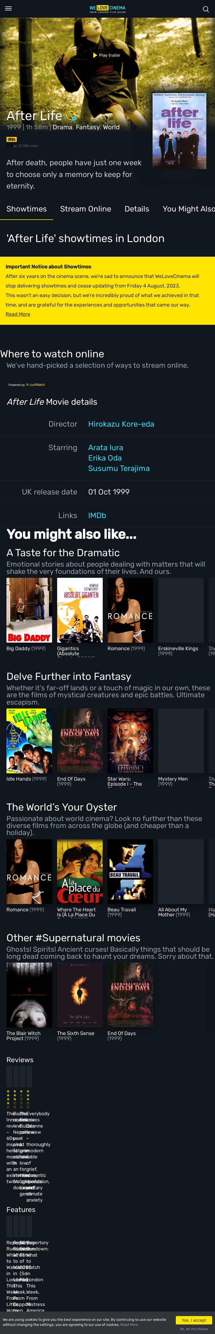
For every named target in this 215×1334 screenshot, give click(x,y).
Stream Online (85, 208)
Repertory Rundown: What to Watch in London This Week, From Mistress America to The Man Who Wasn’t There (169, 1206)
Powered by (27, 385)
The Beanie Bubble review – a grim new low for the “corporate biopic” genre (121, 1113)
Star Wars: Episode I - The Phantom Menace (128, 784)
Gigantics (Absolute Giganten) (69, 653)
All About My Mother (172, 912)
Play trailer (104, 55)
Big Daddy (18, 648)
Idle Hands (19, 779)
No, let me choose (194, 1329)
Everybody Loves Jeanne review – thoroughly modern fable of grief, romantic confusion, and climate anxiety (168, 1119)
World (111, 127)
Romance (119, 648)
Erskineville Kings (178, 648)
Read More (129, 1325)
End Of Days (71, 779)
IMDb (97, 515)
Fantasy (88, 127)
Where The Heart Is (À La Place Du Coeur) (76, 915)
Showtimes (26, 208)
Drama (63, 127)
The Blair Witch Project (23, 1035)
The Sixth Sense (75, 1033)
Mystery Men (173, 779)
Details (137, 208)
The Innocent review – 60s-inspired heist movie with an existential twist (24, 1113)
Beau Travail (122, 910)
